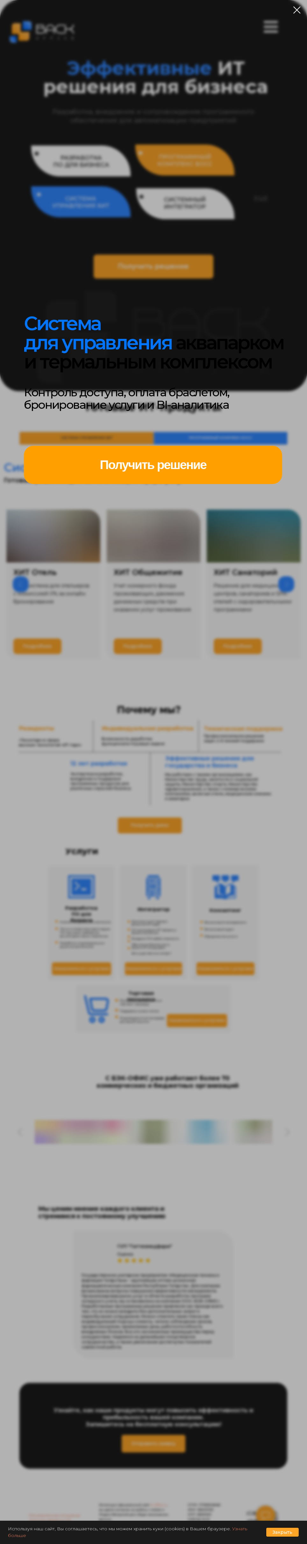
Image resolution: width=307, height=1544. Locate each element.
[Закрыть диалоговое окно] (297, 10)
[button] (153, 465)
